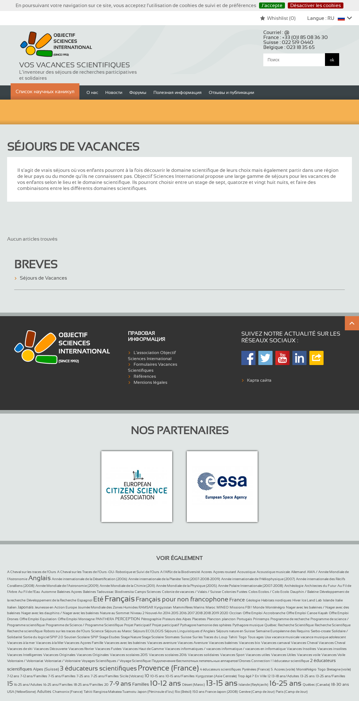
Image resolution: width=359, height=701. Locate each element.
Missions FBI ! (241, 607)
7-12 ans (13, 676)
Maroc (210, 607)
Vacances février (81, 649)
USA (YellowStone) (21, 692)
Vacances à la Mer (50, 643)
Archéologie (293, 586)
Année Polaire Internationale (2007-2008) (250, 586)
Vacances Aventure (193, 643)
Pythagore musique (247, 625)
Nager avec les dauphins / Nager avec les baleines (60, 613)
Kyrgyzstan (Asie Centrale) (216, 676)
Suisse (186, 637)
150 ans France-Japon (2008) (215, 692)
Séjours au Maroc (118, 631)
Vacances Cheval (304, 643)
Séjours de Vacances (43, 278)
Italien (12, 607)
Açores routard (224, 572)
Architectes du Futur (320, 586)
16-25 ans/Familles (58, 684)
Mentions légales (150, 382)
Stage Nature (131, 637)
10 (147, 675)
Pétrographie (151, 619)
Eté (98, 599)
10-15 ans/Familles (180, 676)
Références (145, 376)
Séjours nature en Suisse (235, 631)
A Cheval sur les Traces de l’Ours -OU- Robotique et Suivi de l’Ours (108, 572)
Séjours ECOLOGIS (148, 631)
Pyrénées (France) (256, 669)
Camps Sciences (148, 592)
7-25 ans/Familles (105, 676)
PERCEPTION (127, 619)
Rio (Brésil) (183, 692)
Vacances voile (308, 655)
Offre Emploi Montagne (76, 619)
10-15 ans (157, 676)
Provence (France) (168, 668)
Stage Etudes (109, 637)
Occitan (235, 613)
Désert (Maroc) (193, 684)
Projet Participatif (137, 625)
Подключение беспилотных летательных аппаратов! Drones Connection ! (211, 661)
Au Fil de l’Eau (29, 592)
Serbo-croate (321, 631)
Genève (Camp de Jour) (257, 692)
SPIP (94, 637)
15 (10, 683)
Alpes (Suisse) (46, 669)
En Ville (261, 676)
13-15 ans (221, 683)
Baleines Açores (69, 592)
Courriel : (276, 32)
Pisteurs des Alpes (176, 619)
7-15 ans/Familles (61, 676)
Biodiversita (124, 592)
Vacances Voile (333, 655)
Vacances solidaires (203, 655)
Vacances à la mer (21, 643)
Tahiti (233, 637)
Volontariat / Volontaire (62, 661)
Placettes (199, 619)
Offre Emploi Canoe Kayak (307, 613)
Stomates (172, 637)
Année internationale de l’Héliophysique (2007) (258, 579)
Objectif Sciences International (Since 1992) (56, 44)
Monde (258, 607)
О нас (92, 92)
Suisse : (288, 42)
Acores (206, 572)
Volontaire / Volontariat (25, 661)
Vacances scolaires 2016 (168, 655)
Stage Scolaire (153, 637)
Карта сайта (259, 380)
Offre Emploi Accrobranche (264, 613)
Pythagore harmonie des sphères (205, 625)
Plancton (214, 619)
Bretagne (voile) (339, 669)
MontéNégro (306, 669)
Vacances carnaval (275, 643)
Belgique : (289, 47)
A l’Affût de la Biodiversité (180, 572)
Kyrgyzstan (163, 607)
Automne (48, 592)
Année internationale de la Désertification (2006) (89, 579)
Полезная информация (177, 92)
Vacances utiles (258, 655)
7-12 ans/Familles (33, 676)
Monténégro (275, 607)
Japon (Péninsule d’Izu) (156, 692)
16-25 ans (285, 683)
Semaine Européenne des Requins (283, 631)
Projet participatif (165, 625)
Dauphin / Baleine (304, 592)
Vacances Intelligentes (24, 655)
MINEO (223, 607)
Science (97, 631)
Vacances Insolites (301, 649)
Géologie (253, 600)
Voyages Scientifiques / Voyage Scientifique (116, 661)
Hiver (296, 600)
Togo (243, 637)
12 (269, 676)
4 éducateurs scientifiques (220, 669)
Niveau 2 (137, 613)
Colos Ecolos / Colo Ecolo (268, 592)
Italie (339, 600)
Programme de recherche (289, 619)
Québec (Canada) (316, 684)
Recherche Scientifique (296, 625)
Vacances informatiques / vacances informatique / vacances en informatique (225, 649)
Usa (268, 637)
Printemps (261, 619)
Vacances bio (249, 643)
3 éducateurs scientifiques (98, 668)
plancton (229, 619)
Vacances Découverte (50, 649)
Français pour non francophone (182, 599)
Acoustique (246, 572)
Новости (113, 92)
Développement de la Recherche (51, 600)
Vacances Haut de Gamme (143, 649)
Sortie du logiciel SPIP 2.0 (43, 637)
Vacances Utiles (283, 655)
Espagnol (84, 600)
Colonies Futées (234, 592)
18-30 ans (340, 684)
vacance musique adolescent (323, 637)
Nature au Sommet (114, 613)
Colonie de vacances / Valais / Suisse (191, 592)
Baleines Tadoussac (98, 592)
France (237, 599)
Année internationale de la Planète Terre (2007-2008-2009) (174, 579)
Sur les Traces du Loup (210, 637)
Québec (270, 625)
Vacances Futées (108, 649)
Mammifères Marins (188, 607)
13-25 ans (307, 676)
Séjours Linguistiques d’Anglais (189, 631)
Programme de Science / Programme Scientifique (84, 625)
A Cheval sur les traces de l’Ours (31, 572)
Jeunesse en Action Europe (56, 607)
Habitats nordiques (276, 600)
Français (120, 598)
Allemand (298, 572)
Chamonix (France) (67, 692)
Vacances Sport (232, 655)
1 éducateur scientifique (291, 661)
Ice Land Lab (312, 600)
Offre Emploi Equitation (38, 619)
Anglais (39, 578)
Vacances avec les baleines (125, 643)
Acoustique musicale (273, 572)
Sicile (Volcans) (132, 676)
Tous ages (256, 637)
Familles (140, 684)
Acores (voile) (284, 669)
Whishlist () (278, 18)
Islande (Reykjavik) (253, 684)
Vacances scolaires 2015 (129, 655)
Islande (328, 600)
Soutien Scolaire (77, 637)
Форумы (137, 92)
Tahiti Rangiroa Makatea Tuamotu (110, 692)
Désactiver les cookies (315, 5)
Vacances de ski (20, 649)
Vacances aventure (161, 643)
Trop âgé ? (246, 676)
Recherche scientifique (25, 631)
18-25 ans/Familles (88, 684)
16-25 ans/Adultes (28, 684)
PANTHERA (105, 619)
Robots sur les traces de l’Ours (67, 631)
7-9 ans (120, 683)
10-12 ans (165, 683)
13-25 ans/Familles (330, 676)
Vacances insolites (332, 649)
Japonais (26, 607)
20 (106, 684)
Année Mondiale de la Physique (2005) (186, 586)
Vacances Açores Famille (83, 643)
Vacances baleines (223, 643)
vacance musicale (285, 637)
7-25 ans (83, 676)
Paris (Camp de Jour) (292, 692)
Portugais (244, 619)
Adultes (44, 691)
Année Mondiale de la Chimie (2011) (127, 586)
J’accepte (272, 5)
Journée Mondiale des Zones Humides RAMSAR (115, 607)
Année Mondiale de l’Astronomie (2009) (67, 586)
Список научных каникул (45, 91)
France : (295, 37)
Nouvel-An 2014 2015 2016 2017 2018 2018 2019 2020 (186, 613)
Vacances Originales (59, 655)
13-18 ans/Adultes (285, 676)
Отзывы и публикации (231, 92)
